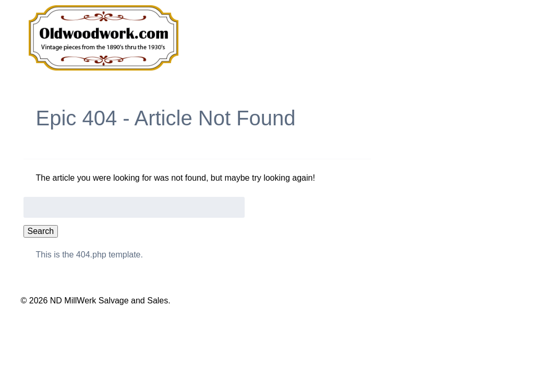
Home (258, 39)
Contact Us (483, 39)
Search (41, 231)
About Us (410, 39)
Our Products (329, 39)
